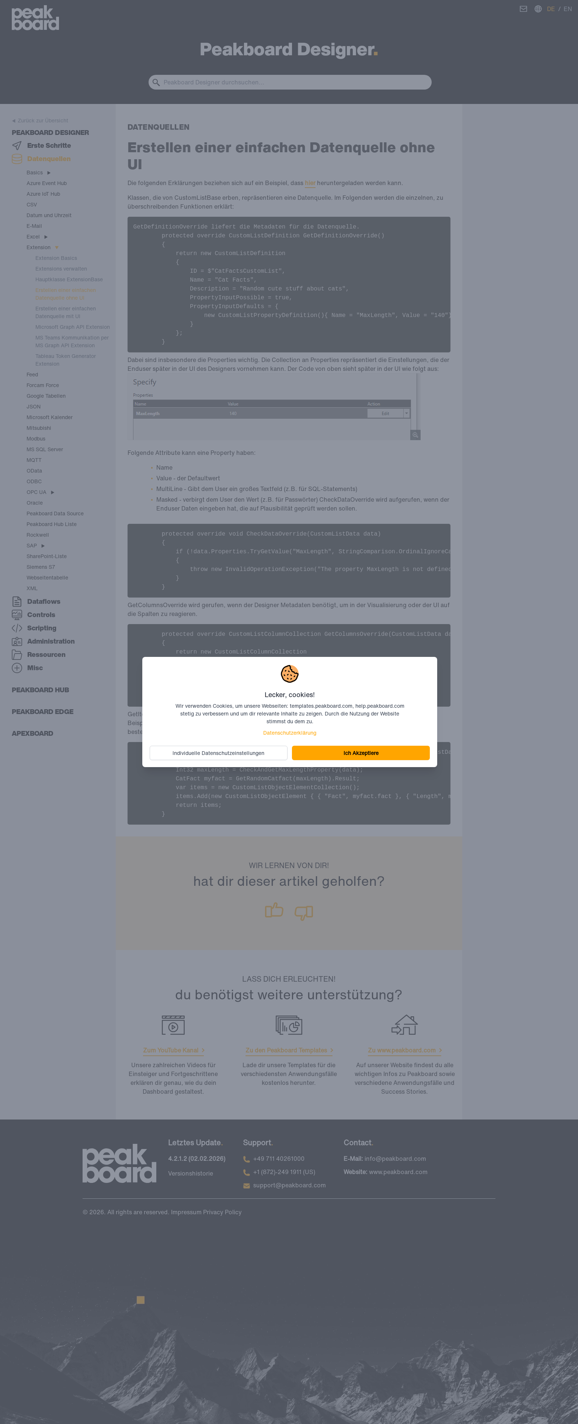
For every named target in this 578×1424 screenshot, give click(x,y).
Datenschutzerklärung (289, 732)
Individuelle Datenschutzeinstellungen (219, 752)
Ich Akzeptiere (360, 752)
